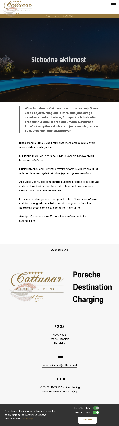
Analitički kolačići (83, 412)
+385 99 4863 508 (50, 387)
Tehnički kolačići (82, 408)
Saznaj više (27, 418)
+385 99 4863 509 (53, 391)
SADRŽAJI (68, 16)
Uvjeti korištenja (59, 250)
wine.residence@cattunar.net (59, 365)
